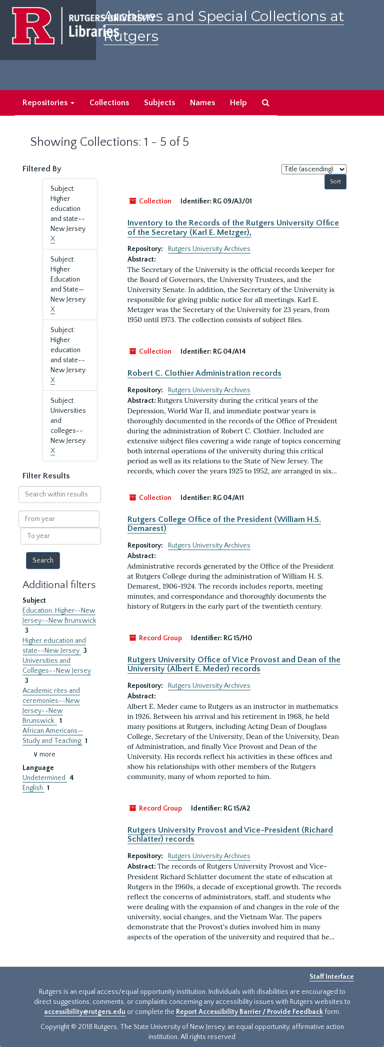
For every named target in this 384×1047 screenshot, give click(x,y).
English (33, 788)
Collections (109, 102)
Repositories (48, 102)
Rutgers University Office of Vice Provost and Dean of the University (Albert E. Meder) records (234, 664)
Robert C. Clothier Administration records (205, 373)
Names (202, 102)
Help (238, 102)
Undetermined (44, 778)
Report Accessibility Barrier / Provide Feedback (249, 1012)
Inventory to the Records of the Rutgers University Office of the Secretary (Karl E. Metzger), (233, 227)
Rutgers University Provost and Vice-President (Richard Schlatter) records (230, 835)
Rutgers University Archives (209, 249)
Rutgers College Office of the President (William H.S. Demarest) (224, 524)
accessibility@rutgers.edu (85, 1012)
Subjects (159, 102)
